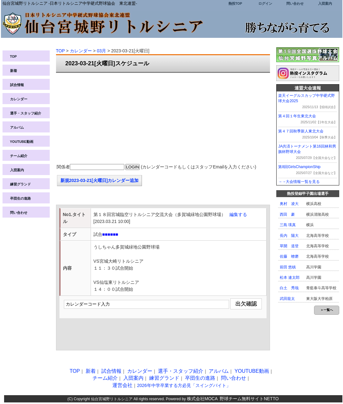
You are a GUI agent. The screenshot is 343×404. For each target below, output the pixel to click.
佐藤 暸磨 (289, 256)
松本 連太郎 (290, 277)
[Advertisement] (163, 118)
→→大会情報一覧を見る (299, 181)
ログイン (265, 3)
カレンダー (18, 99)
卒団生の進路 (20, 198)
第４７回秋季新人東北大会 (300, 131)
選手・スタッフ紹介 (25, 113)
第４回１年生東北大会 (297, 116)
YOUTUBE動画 (21, 141)
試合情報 (17, 85)
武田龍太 (287, 298)
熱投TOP (235, 3)
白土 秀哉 (289, 288)
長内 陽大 (289, 235)
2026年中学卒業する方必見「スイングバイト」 (183, 385)
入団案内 (325, 3)
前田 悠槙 (288, 267)
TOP (13, 56)
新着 (13, 71)
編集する (238, 214)
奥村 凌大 (289, 204)
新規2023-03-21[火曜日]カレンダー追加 (99, 180)
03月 (101, 50)
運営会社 (122, 385)
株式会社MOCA (202, 398)
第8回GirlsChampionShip (299, 167)
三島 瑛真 (288, 225)
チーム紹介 (18, 156)
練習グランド (20, 184)
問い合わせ (295, 3)
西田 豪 (287, 214)
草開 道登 (289, 246)
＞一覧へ (326, 310)
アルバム (17, 127)
